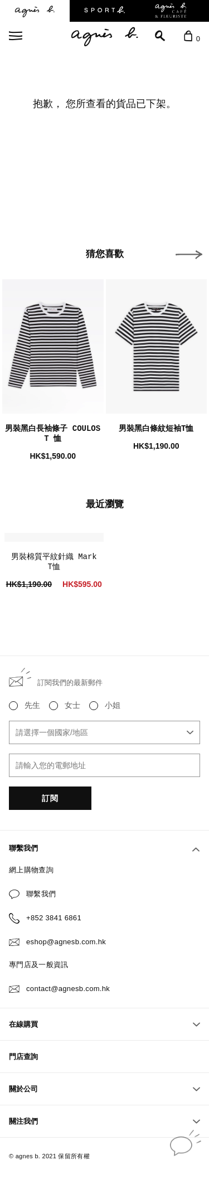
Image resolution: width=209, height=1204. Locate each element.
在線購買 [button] (104, 1024)
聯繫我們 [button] (104, 848)
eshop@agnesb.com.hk (66, 942)
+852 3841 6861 (53, 918)
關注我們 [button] (104, 1121)
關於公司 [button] (104, 1089)
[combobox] (104, 732)
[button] (189, 254)
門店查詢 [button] (23, 1056)
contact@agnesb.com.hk (68, 988)
